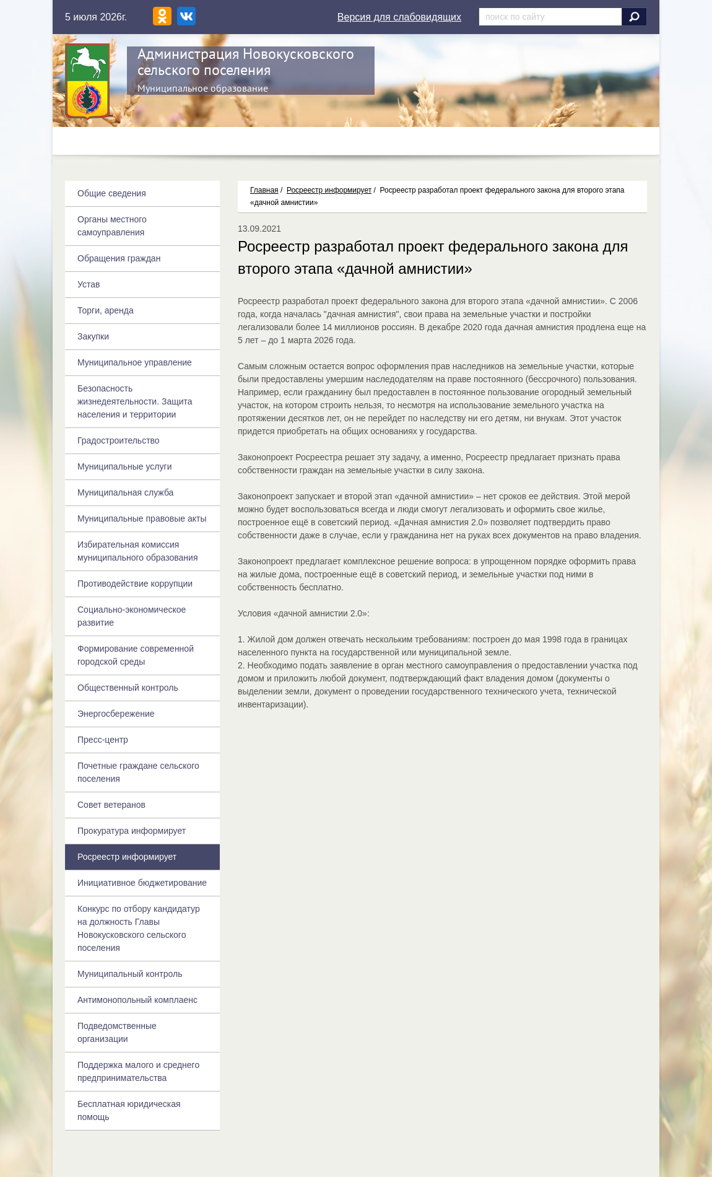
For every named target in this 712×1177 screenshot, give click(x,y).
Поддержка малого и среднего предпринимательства (138, 1071)
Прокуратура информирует (131, 831)
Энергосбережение (116, 714)
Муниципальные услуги (124, 466)
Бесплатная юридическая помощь (129, 1110)
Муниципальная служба (125, 492)
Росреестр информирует (329, 190)
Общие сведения (111, 193)
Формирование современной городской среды (135, 655)
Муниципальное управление (134, 362)
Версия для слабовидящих (399, 17)
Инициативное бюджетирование (142, 883)
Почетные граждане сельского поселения (138, 772)
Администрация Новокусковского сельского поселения (245, 61)
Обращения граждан (118, 258)
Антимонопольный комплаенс (137, 1000)
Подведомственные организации (117, 1032)
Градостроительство (118, 440)
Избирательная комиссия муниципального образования (137, 551)
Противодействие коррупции (135, 583)
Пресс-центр (102, 740)
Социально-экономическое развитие (131, 616)
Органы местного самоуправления (112, 225)
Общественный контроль (127, 688)
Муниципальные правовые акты (141, 518)
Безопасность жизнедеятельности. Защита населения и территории (135, 401)
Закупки (93, 336)
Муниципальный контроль (129, 974)
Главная (264, 190)
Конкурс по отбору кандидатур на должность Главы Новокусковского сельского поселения (138, 928)
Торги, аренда (105, 310)
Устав (88, 284)
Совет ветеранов (111, 805)
